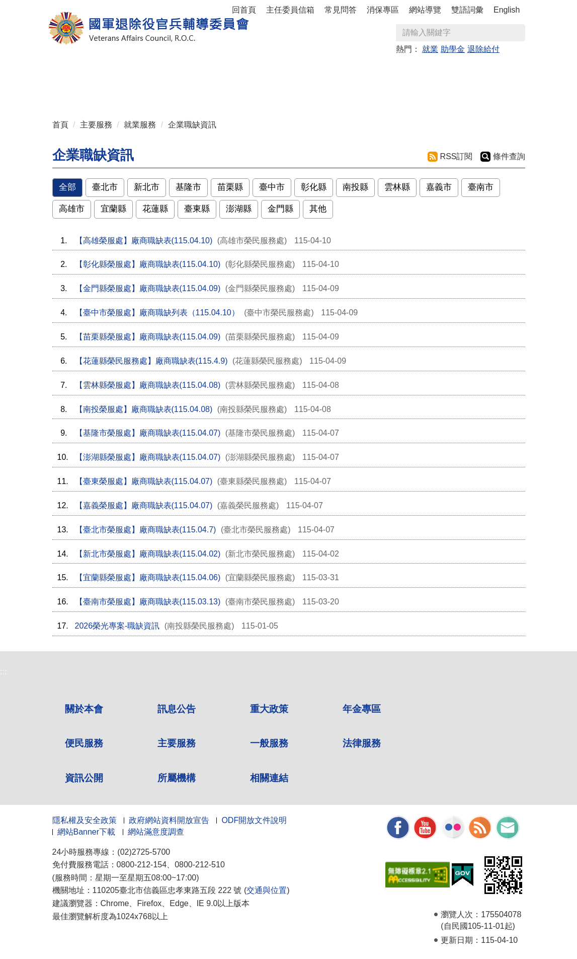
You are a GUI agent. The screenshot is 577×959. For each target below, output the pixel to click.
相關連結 (269, 778)
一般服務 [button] (399, 71)
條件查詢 (509, 156)
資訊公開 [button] (79, 91)
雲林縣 (397, 187)
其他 (317, 209)
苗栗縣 (230, 187)
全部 (67, 187)
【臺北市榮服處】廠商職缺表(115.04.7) (145, 529)
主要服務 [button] (345, 71)
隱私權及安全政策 (84, 820)
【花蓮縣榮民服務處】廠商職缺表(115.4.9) (151, 361)
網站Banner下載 (86, 832)
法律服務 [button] (452, 71)
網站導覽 (425, 10)
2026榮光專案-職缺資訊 (117, 626)
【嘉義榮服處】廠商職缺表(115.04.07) (144, 505)
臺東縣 (197, 209)
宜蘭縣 (113, 209)
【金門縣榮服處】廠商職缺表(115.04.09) (148, 288)
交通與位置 (266, 890)
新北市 (146, 187)
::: (55, 66)
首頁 (60, 124)
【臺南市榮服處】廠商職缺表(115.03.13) (148, 601)
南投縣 (355, 187)
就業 (430, 49)
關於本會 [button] (79, 71)
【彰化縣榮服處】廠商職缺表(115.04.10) (148, 264)
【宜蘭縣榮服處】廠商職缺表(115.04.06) (148, 577)
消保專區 (383, 10)
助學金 (453, 49)
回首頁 (244, 10)
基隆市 (188, 187)
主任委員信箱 (290, 10)
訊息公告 (176, 709)
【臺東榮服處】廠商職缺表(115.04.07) (144, 481)
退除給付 (483, 49)
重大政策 (186, 71)
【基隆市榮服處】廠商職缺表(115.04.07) (148, 433)
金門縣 (280, 209)
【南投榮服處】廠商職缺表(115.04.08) (144, 409)
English (506, 10)
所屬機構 (176, 778)
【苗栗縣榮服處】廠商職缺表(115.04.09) (148, 336)
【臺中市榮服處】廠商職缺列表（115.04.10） (157, 312)
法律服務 (362, 743)
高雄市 (72, 209)
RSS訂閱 (456, 156)
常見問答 (340, 10)
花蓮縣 (155, 209)
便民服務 (84, 743)
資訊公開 (84, 778)
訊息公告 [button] (132, 71)
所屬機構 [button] (132, 91)
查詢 (517, 32)
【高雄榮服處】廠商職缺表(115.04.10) (144, 240)
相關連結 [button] (186, 91)
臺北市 (105, 187)
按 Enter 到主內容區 (45, 7)
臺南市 (480, 187)
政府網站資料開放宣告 (169, 820)
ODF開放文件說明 (254, 820)
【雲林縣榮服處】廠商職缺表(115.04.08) (148, 385)
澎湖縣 (239, 209)
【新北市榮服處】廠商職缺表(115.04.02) (148, 554)
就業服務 (140, 124)
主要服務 (96, 124)
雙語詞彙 (467, 10)
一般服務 (269, 743)
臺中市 (272, 187)
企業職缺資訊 (192, 124)
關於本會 (84, 709)
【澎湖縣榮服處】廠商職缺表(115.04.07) (148, 457)
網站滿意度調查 (156, 832)
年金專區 (239, 71)
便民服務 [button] (292, 71)
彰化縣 (313, 187)
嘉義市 (439, 187)
